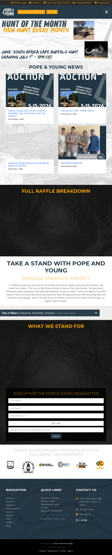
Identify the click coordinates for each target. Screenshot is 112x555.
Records (10, 501)
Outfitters (82, 2)
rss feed (62, 551)
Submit (56, 436)
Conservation (12, 508)
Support (10, 505)
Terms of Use (59, 519)
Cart (102, 2)
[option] (11, 465)
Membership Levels (50, 504)
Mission (9, 498)
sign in (70, 551)
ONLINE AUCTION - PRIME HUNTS (77, 110)
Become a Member (50, 498)
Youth (9, 522)
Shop (8, 525)
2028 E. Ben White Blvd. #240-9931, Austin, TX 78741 (89, 501)
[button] (8, 40)
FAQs (8, 519)
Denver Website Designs (63, 543)
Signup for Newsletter (51, 510)
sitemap (42, 551)
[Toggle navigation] (106, 12)
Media (9, 515)
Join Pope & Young (31, 12)
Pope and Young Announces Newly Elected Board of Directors (28, 164)
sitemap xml (52, 551)
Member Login (48, 501)
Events (9, 512)
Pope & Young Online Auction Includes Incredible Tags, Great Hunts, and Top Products (27, 113)
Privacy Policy (46, 519)
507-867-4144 (84, 509)
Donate (52, 12)
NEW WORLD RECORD (71, 163)
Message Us (83, 514)
